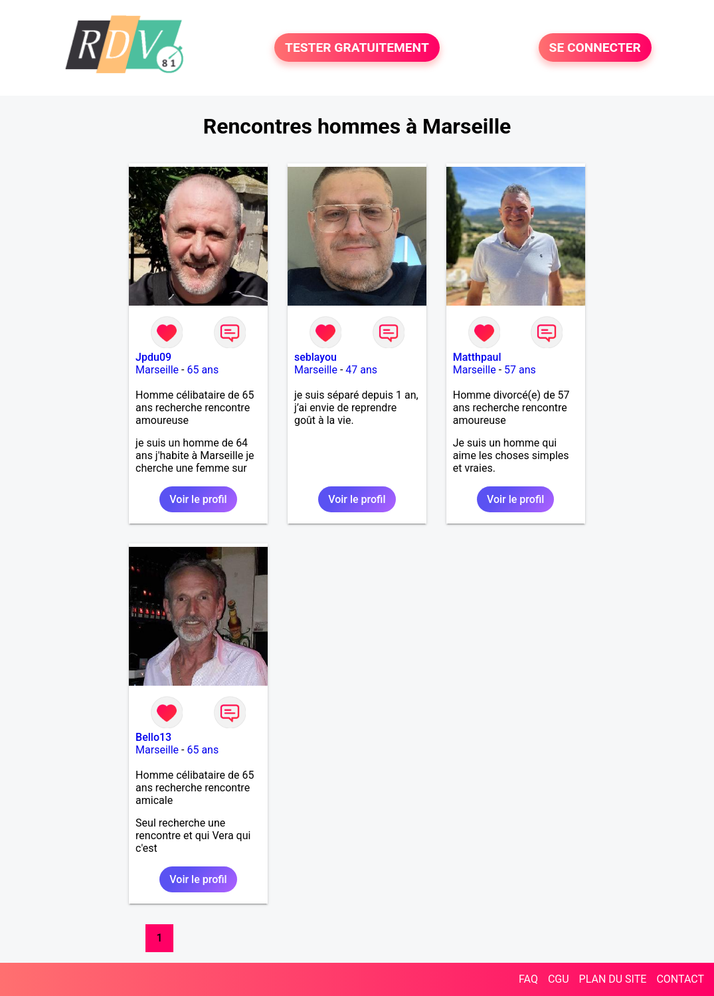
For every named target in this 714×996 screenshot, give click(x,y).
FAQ (528, 979)
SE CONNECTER (595, 47)
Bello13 (153, 737)
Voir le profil (197, 499)
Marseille (157, 369)
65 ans (203, 369)
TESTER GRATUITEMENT (357, 47)
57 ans (520, 369)
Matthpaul (477, 357)
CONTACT (680, 979)
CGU (558, 979)
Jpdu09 (153, 357)
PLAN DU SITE (613, 979)
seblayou (315, 357)
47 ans (361, 369)
